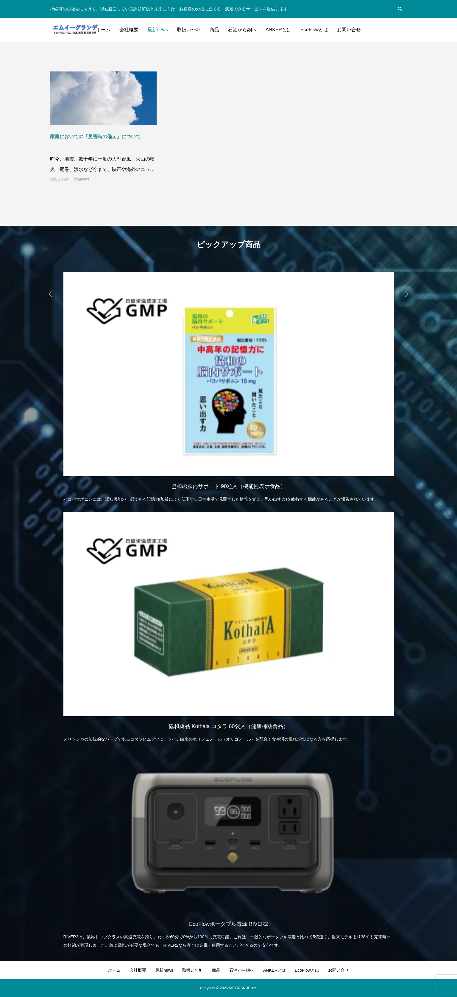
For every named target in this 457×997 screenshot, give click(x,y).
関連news (82, 179)
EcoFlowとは (314, 29)
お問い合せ (349, 29)
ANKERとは (278, 29)
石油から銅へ (242, 29)
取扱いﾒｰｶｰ (189, 29)
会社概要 (128, 29)
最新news (157, 29)
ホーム (103, 29)
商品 (214, 29)
